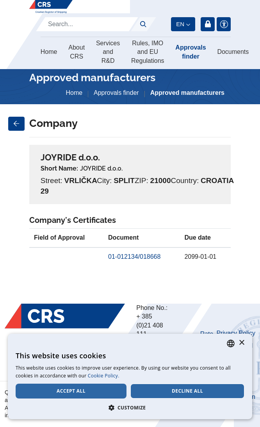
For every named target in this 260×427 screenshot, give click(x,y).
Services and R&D (108, 52)
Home (49, 51)
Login (208, 24)
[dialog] (130, 376)
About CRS (76, 51)
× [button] (241, 343)
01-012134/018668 (134, 256)
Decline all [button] (187, 391)
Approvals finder (190, 51)
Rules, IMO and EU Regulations (147, 52)
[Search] (87, 24)
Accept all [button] (71, 391)
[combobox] (231, 343)
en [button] (180, 24)
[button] (130, 407)
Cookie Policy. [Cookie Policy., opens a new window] (103, 375)
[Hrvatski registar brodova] (51, 6)
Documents (233, 51)
